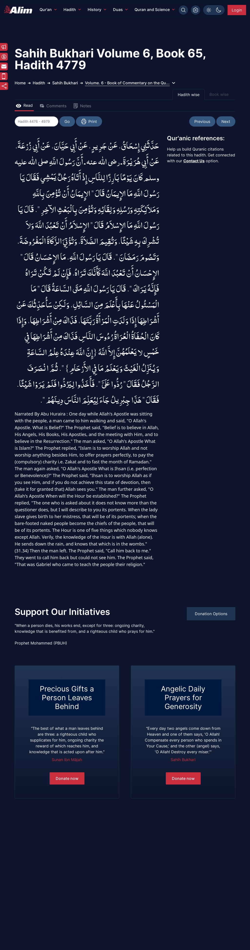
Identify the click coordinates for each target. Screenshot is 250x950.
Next (225, 121)
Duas (120, 9)
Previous (202, 121)
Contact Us (194, 160)
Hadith (72, 9)
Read (24, 105)
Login (237, 10)
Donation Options (211, 613)
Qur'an (48, 9)
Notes (82, 105)
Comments (53, 105)
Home (20, 82)
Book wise (219, 94)
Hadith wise (188, 94)
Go (67, 121)
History (97, 9)
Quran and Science (155, 9)
